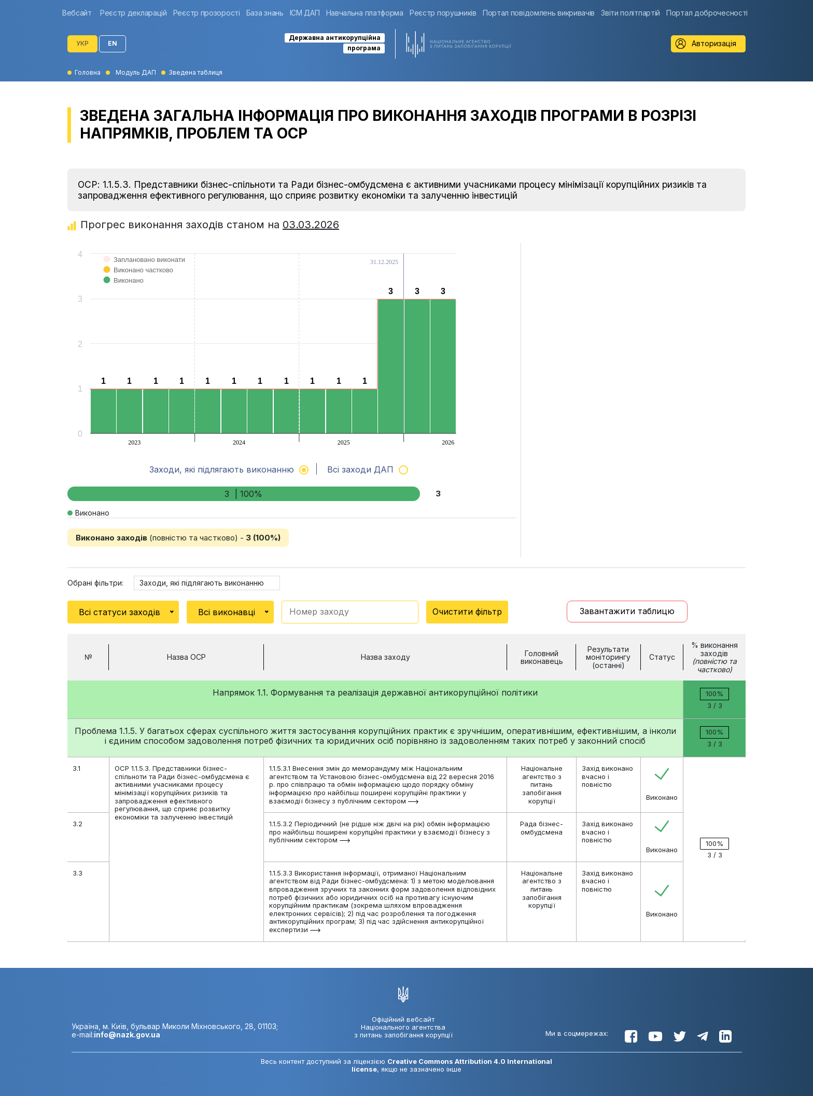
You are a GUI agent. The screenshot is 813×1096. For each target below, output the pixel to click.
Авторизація (714, 43)
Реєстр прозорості (206, 12)
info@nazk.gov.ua (127, 1034)
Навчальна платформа (364, 12)
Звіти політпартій (630, 12)
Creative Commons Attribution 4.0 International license (452, 1065)
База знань (265, 12)
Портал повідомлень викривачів (539, 12)
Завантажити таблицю (627, 611)
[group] (79, 12)
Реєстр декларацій (133, 12)
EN (112, 43)
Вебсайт (77, 12)
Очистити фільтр (467, 611)
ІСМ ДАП (305, 12)
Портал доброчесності (707, 12)
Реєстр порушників (443, 12)
